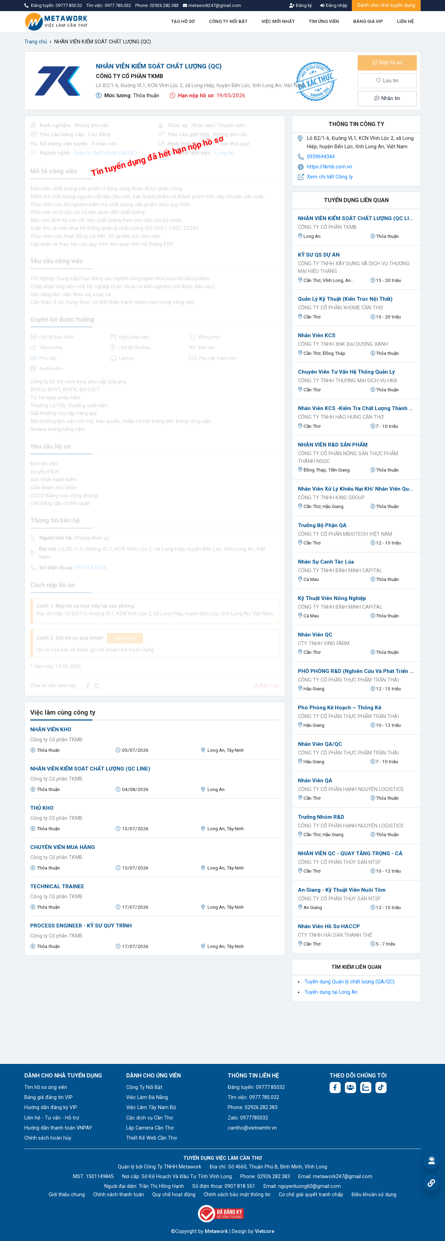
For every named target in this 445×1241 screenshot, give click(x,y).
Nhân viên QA (315, 780)
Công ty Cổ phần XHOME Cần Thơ (340, 308)
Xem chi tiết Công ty (330, 177)
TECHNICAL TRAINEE (57, 886)
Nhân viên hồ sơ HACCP (329, 926)
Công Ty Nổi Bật (144, 1087)
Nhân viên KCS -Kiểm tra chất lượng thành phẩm (356, 408)
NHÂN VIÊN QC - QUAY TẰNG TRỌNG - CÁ (350, 853)
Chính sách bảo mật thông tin (237, 1195)
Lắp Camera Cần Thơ (149, 1128)
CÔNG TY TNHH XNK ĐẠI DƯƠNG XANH (343, 344)
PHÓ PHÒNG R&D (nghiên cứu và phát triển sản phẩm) (356, 671)
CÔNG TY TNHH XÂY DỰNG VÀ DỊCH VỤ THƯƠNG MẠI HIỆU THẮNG (354, 267)
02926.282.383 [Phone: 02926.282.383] (273, 1177)
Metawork (216, 1231)
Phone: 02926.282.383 (252, 1107)
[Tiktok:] (381, 1087)
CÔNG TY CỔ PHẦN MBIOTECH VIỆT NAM (345, 534)
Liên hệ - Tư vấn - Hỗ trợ (51, 1118)
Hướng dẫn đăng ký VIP (50, 1107)
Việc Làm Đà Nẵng (147, 1097)
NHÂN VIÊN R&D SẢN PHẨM (332, 445)
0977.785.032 (118, 5)
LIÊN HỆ (405, 21)
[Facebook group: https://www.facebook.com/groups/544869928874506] (350, 1087)
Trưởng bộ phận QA (322, 525)
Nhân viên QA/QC (320, 744)
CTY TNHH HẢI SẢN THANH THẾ (335, 935)
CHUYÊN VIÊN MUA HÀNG (62, 847)
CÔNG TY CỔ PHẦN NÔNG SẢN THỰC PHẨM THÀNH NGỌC (348, 457)
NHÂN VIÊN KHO (50, 729)
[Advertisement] (154, 1009)
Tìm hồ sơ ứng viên (45, 1087)
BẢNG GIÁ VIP (368, 21)
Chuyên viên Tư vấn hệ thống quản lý (346, 372)
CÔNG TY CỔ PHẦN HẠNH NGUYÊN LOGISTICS (351, 789)
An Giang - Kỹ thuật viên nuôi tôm (342, 890)
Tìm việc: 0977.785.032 (253, 1097)
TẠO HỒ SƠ (183, 21)
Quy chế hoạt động (173, 1195)
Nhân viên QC (315, 635)
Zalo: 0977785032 (248, 1118)
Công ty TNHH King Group (331, 498)
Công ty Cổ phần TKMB (129, 76)
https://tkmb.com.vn (329, 167)
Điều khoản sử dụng (373, 1195)
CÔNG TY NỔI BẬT (228, 21)
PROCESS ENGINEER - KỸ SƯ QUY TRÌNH (81, 926)
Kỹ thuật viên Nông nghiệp (332, 598)
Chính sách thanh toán (118, 1195)
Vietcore (264, 1231)
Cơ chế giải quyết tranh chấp (311, 1195)
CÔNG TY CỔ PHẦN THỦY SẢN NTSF (339, 862)
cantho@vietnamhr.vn (252, 1128)
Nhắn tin (387, 98)
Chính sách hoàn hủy (47, 1138)
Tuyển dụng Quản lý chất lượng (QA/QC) (350, 982)
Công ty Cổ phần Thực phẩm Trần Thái (348, 680)
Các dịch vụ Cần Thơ (149, 1118)
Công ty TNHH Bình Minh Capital (340, 571)
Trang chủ (35, 42)
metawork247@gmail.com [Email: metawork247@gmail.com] (342, 1177)
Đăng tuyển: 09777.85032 (256, 1087)
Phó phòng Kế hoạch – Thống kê (339, 708)
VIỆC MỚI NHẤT (278, 21)
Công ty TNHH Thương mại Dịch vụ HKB (347, 381)
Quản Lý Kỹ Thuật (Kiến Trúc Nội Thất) (345, 299)
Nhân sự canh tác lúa (326, 562)
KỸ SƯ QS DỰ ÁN (319, 255)
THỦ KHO (42, 808)
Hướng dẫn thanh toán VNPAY (58, 1128)
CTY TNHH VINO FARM (323, 644)
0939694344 (321, 157)
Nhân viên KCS (316, 335)
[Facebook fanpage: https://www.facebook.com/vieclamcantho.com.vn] (335, 1087)
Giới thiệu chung (67, 1195)
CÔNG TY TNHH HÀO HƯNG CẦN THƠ (341, 417)
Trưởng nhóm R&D (321, 817)
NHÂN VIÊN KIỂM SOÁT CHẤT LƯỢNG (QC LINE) (90, 769)
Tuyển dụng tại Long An (331, 992)
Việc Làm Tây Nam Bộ (151, 1107)
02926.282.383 (164, 5)
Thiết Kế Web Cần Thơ (151, 1138)
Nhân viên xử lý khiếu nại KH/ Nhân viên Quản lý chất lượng (356, 489)
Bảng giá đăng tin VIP (48, 1097)
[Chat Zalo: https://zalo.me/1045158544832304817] (365, 1087)
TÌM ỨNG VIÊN (324, 21)
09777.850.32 (69, 5)
